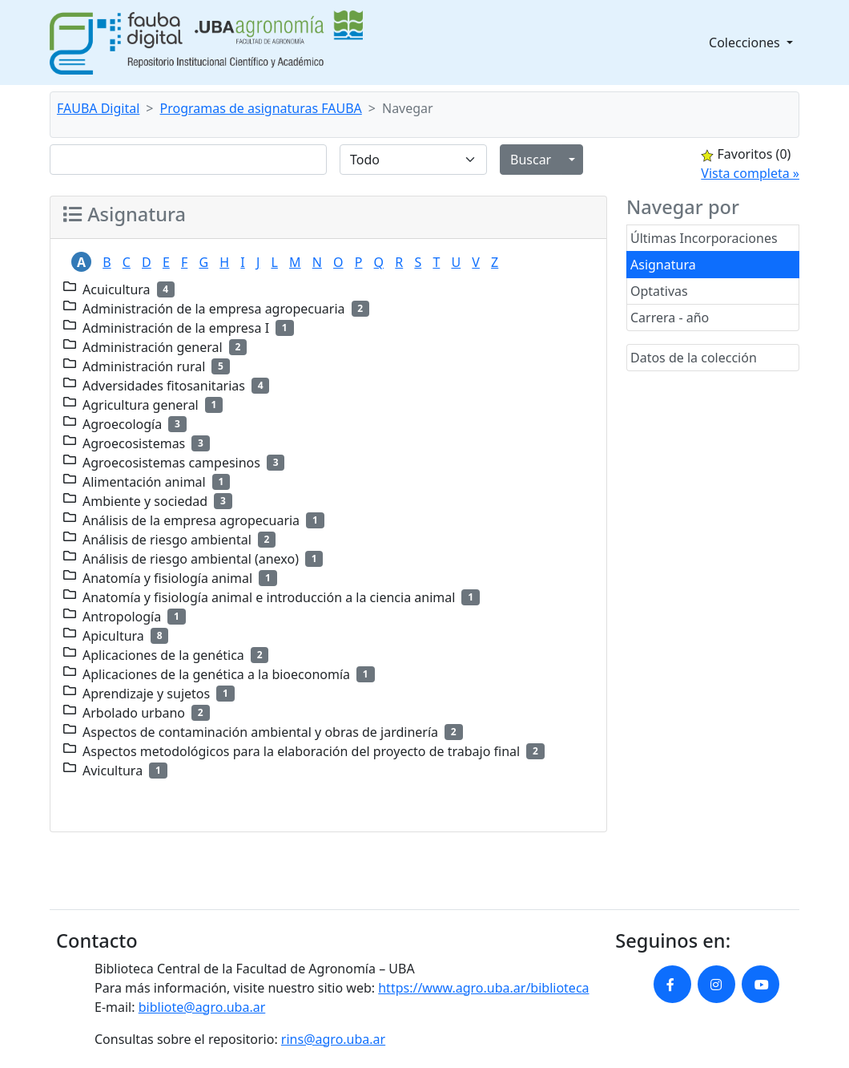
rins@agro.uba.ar (333, 1039)
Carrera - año (669, 317)
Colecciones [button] (746, 42)
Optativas (659, 291)
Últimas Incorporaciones (704, 238)
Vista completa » (750, 173)
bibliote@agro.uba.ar (202, 1007)
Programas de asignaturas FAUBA (261, 108)
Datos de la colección (693, 357)
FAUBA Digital (98, 108)
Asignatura (663, 264)
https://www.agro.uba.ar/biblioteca (483, 988)
